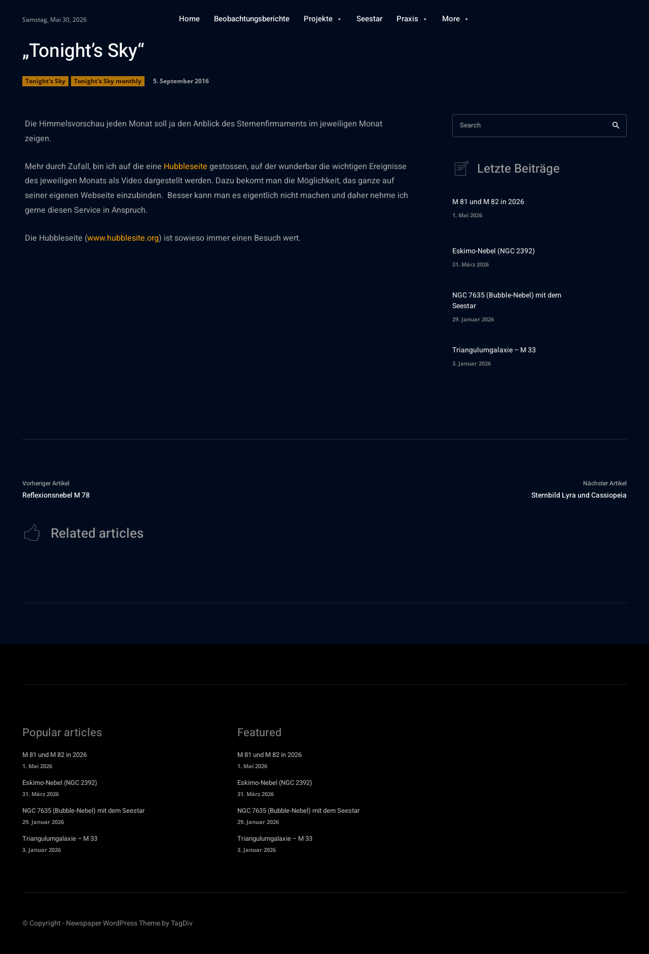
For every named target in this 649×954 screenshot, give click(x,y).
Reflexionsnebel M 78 (56, 495)
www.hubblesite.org (123, 238)
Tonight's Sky (45, 81)
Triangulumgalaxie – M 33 (494, 350)
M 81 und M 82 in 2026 (488, 202)
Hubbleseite (185, 166)
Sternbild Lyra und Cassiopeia (579, 495)
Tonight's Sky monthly (108, 81)
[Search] (616, 125)
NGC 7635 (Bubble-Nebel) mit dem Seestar (83, 811)
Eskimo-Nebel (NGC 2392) (493, 251)
